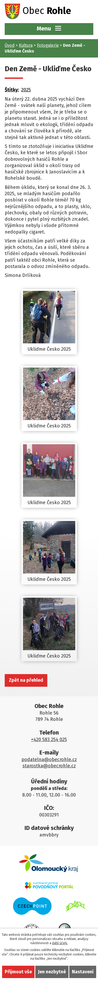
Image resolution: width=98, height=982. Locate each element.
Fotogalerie (48, 45)
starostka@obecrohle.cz (49, 766)
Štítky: (12, 90)
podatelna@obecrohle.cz (49, 759)
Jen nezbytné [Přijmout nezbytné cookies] (52, 972)
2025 (26, 90)
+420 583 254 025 (49, 739)
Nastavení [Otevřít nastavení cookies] (83, 972)
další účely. (60, 943)
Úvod (10, 45)
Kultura (26, 45)
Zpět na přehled (26, 680)
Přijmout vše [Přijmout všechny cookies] (18, 972)
